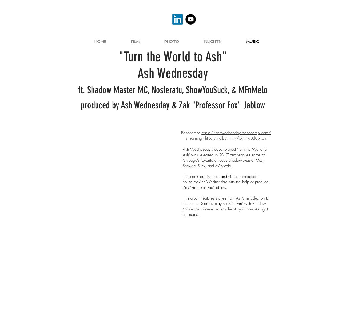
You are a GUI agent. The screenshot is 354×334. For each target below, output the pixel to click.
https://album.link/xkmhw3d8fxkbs (235, 138)
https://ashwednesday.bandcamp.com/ (236, 133)
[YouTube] (190, 19)
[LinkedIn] (177, 19)
